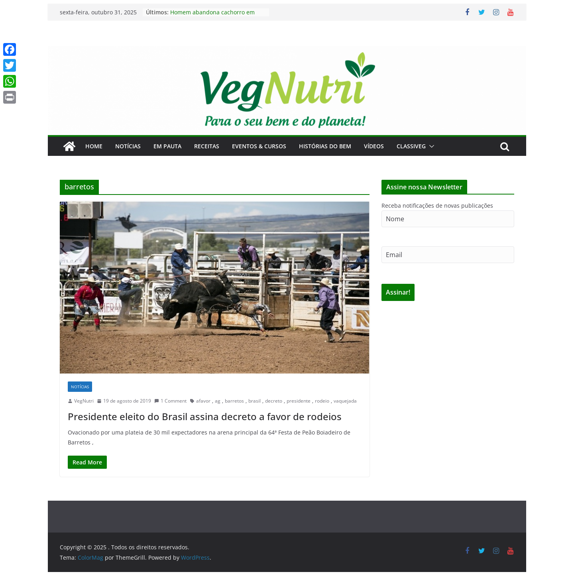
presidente (299, 400)
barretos (234, 400)
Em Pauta (167, 146)
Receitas (206, 146)
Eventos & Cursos (259, 146)
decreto (273, 400)
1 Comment (170, 400)
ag (217, 400)
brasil (254, 400)
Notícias (128, 146)
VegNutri (84, 400)
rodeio (322, 400)
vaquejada (345, 400)
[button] (430, 146)
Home (93, 146)
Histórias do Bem (325, 146)
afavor (203, 400)
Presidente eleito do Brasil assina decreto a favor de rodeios (205, 416)
